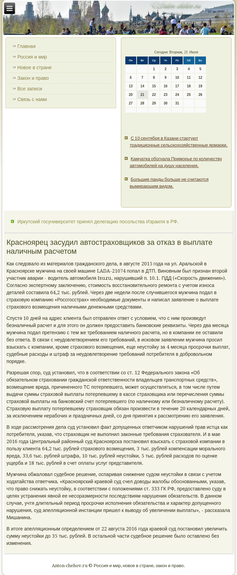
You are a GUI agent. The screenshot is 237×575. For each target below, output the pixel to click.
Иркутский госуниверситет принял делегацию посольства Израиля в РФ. (98, 221)
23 (165, 95)
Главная (26, 46)
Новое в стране (34, 67)
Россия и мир (32, 57)
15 (154, 86)
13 (131, 86)
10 (177, 77)
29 (154, 103)
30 (165, 103)
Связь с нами (32, 99)
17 (177, 86)
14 (142, 86)
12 (200, 77)
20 (131, 95)
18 (189, 86)
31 (177, 103)
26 (200, 95)
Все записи (29, 88)
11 (189, 77)
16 (165, 86)
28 (142, 103)
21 (142, 95)
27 (131, 103)
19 (200, 86)
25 (189, 95)
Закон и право (33, 78)
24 (177, 95)
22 (154, 95)
